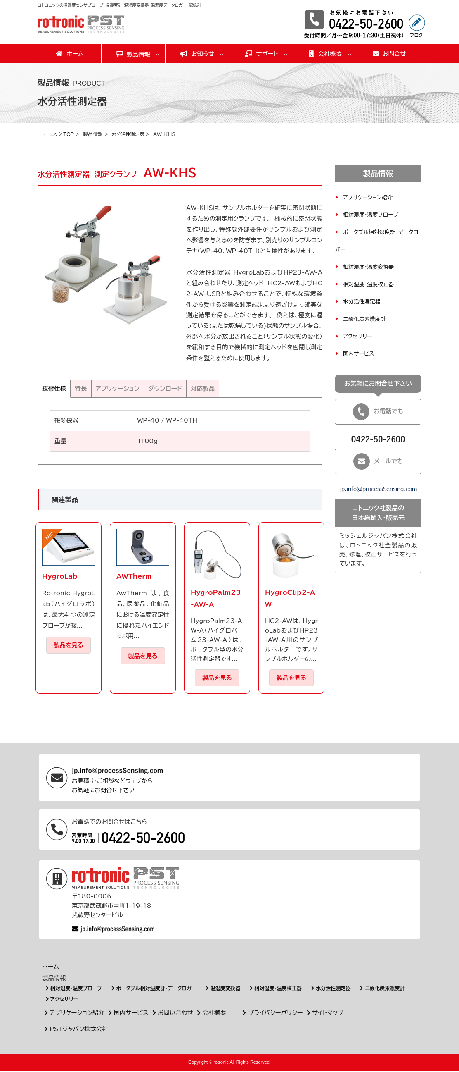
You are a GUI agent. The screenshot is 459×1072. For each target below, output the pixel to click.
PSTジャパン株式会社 (75, 1030)
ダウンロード (194, 389)
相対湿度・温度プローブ (373, 214)
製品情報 (138, 54)
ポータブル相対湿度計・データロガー (161, 990)
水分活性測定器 (132, 133)
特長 (91, 389)
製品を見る (68, 646)
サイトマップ (324, 1014)
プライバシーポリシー (272, 1014)
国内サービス (359, 353)
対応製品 (240, 389)
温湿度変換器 (234, 990)
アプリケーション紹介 (369, 197)
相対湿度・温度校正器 (370, 284)
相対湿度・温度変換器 (370, 267)
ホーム (69, 53)
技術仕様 (58, 389)
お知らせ (197, 53)
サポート (261, 53)
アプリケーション (136, 389)
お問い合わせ (171, 1014)
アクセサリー (358, 336)
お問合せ (389, 53)
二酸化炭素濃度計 (366, 319)
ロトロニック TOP (57, 133)
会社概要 (325, 53)
